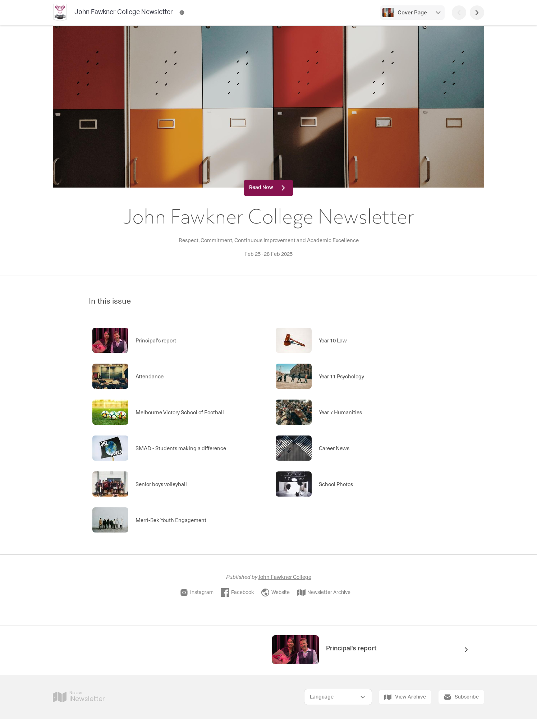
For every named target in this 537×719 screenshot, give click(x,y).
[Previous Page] (459, 12)
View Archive (405, 697)
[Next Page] (477, 12)
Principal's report (351, 648)
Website (275, 592)
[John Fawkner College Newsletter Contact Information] (181, 12)
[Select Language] (338, 697)
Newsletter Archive (323, 592)
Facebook (237, 592)
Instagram (197, 592)
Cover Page (412, 12)
